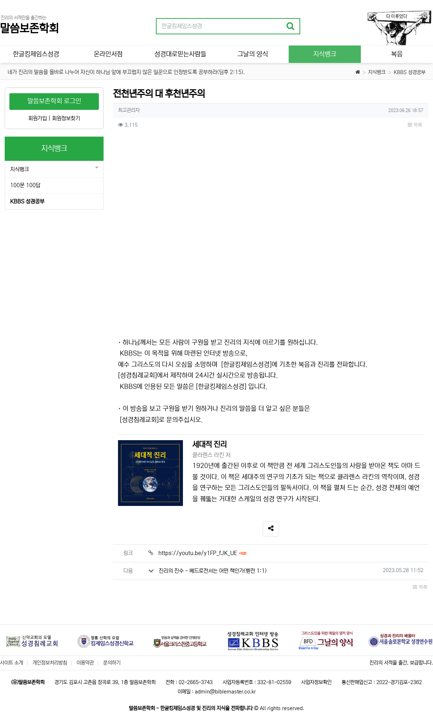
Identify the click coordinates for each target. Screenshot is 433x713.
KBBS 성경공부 (409, 72)
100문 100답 (25, 185)
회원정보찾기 (66, 118)
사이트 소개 (11, 663)
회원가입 (37, 118)
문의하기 (112, 663)
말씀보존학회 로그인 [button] (54, 101)
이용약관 (85, 663)
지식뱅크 (376, 72)
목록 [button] (415, 125)
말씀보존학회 (29, 28)
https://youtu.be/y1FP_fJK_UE (202, 553)
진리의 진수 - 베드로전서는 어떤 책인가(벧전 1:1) (213, 571)
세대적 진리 (209, 444)
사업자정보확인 (316, 682)
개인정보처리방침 (49, 663)
